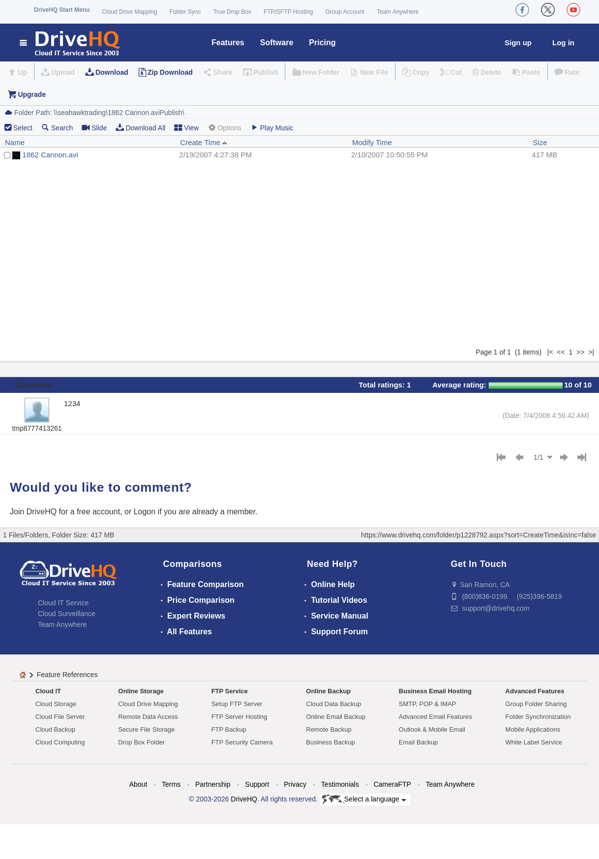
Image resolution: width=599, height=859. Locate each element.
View (186, 127)
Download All (140, 127)
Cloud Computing (60, 742)
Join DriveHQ (34, 511)
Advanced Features (535, 691)
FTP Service (229, 691)
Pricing (322, 42)
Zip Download (170, 72)
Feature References (67, 675)
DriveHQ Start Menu (62, 9)
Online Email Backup (335, 716)
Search (57, 127)
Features (227, 42)
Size (540, 142)
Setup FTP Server (237, 704)
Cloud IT (48, 691)
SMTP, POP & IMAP (427, 704)
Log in (563, 42)
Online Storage (140, 691)
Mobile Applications (533, 729)
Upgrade (32, 94)
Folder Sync (185, 11)
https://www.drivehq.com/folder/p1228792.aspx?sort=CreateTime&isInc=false (478, 535)
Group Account (345, 11)
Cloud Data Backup (333, 704)
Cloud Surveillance (66, 614)
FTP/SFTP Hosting (288, 11)
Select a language (364, 799)
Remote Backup (329, 729)
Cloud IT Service (63, 603)
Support (257, 784)
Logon (145, 511)
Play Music (272, 127)
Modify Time (372, 142)
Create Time (203, 142)
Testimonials (340, 784)
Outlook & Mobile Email (432, 729)
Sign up (518, 42)
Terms (171, 784)
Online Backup (328, 691)
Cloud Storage (55, 704)
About (138, 784)
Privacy (295, 784)
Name (15, 142)
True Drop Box (232, 11)
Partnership (213, 784)
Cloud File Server (60, 716)
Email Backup (418, 742)
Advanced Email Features (435, 716)
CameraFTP (392, 784)
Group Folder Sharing (536, 704)
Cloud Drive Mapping (129, 11)
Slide (94, 127)
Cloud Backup (55, 729)
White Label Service (534, 742)
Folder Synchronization (538, 716)
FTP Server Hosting (239, 716)
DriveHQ (244, 799)
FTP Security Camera (242, 742)
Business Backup (330, 742)
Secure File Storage (146, 729)
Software (277, 42)
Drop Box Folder (141, 742)
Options (224, 127)
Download (111, 72)
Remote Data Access (148, 716)
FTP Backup (228, 729)
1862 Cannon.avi (50, 154)
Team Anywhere (398, 11)
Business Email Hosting (435, 691)
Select (22, 128)
